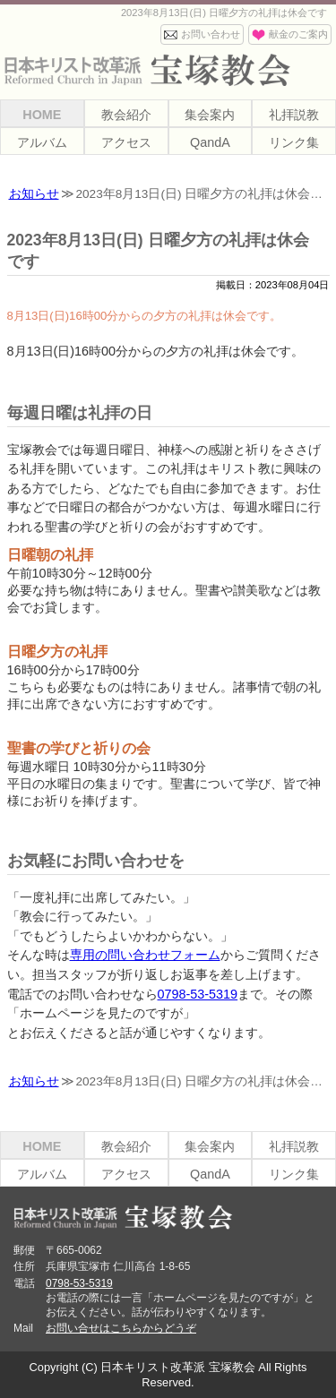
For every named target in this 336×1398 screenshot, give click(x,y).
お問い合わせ (210, 34)
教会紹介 (126, 114)
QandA (210, 142)
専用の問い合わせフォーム (145, 955)
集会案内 (210, 114)
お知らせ (34, 194)
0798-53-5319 (198, 994)
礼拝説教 (294, 114)
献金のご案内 (298, 34)
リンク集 (294, 142)
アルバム (42, 142)
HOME (41, 114)
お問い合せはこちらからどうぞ (121, 1328)
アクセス (126, 142)
